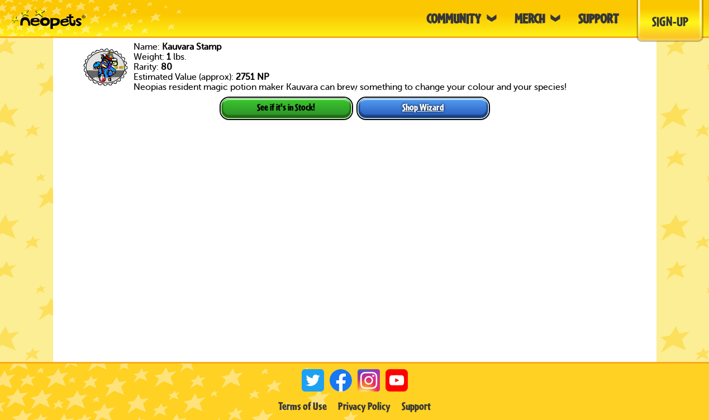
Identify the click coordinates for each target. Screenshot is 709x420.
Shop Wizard (423, 107)
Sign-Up (670, 21)
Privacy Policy (364, 406)
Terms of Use (302, 406)
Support (416, 406)
